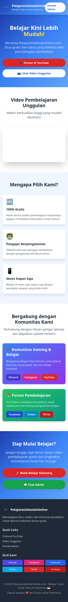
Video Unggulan (11, 541)
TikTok (46, 414)
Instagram (31, 377)
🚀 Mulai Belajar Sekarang (34, 473)
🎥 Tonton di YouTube (34, 63)
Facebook (14, 414)
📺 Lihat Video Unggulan (34, 73)
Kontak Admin (51, 7)
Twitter (31, 414)
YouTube (49, 377)
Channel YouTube (12, 536)
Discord (13, 377)
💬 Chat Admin (34, 484)
